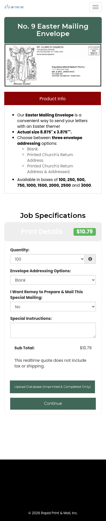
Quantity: (19, 250)
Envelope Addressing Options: (40, 271)
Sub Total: (24, 348)
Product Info (53, 99)
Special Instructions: (31, 318)
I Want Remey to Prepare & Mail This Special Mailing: (46, 294)
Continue (53, 403)
